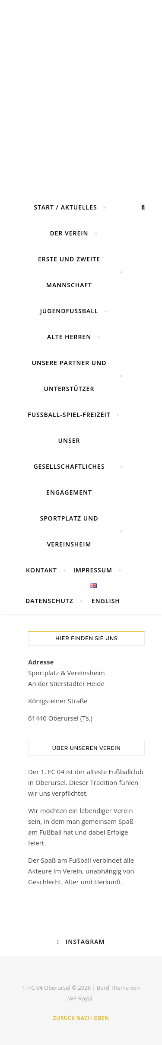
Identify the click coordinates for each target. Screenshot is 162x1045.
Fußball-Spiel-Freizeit (69, 414)
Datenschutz (49, 601)
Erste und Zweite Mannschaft (69, 272)
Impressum (92, 570)
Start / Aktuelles (65, 207)
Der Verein (69, 233)
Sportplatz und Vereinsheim (69, 531)
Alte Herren (69, 337)
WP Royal (80, 998)
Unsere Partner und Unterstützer (69, 376)
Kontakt (41, 570)
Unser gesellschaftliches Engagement (69, 466)
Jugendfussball (69, 311)
